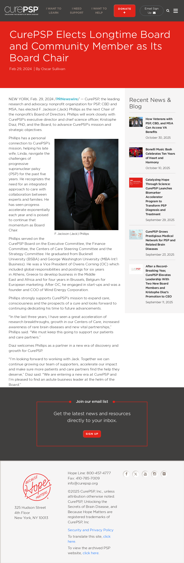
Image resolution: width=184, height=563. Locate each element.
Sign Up (92, 433)
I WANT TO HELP (99, 10)
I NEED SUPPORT (76, 10)
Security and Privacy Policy (91, 530)
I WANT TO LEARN (53, 10)
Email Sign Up (151, 10)
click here (90, 553)
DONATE (124, 10)
